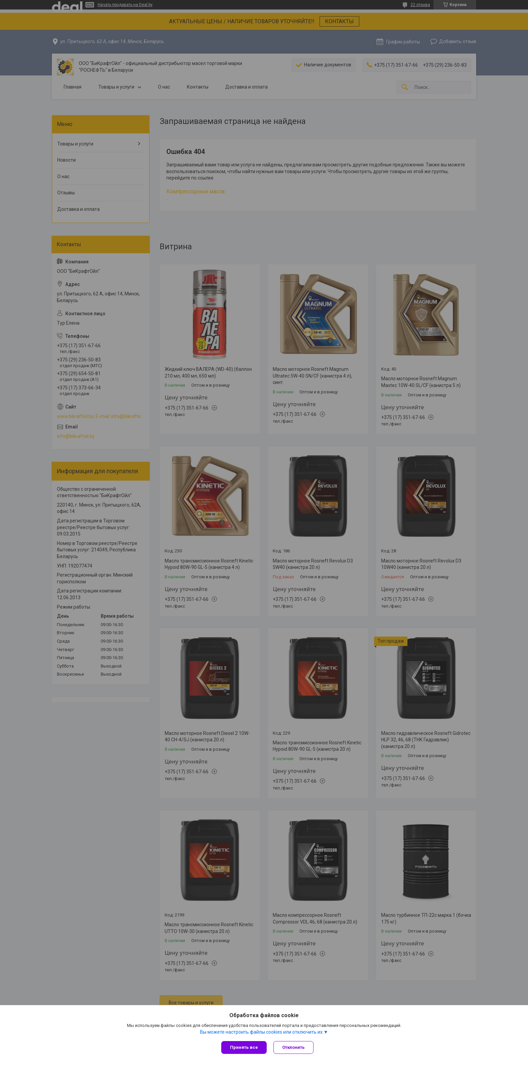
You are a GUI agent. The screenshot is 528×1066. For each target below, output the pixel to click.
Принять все (244, 1047)
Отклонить (293, 1047)
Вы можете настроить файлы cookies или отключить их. (262, 1032)
